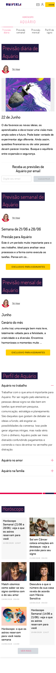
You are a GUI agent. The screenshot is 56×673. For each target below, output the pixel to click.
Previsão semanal (20, 31)
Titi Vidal (16, 69)
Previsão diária (6, 31)
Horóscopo (27, 17)
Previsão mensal (35, 31)
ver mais (28, 651)
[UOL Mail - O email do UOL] (38, 4)
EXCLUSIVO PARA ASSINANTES (28, 267)
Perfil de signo (49, 31)
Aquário (28, 21)
